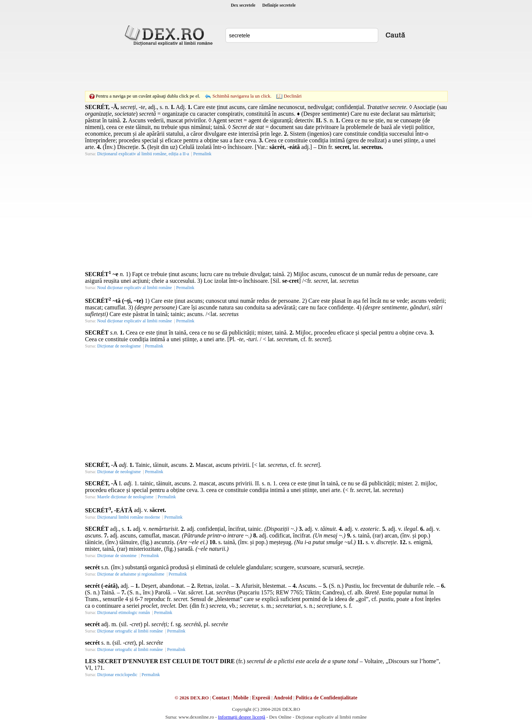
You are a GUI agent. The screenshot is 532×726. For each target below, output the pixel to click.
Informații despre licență (241, 717)
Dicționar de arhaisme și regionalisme (130, 574)
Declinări (292, 96)
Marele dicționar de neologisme (125, 496)
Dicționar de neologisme (119, 346)
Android (283, 697)
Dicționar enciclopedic (117, 674)
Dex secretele (243, 5)
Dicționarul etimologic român (123, 612)
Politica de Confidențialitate (326, 697)
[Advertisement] (266, 68)
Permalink (202, 153)
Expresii (261, 697)
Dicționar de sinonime (117, 555)
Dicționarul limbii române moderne (128, 517)
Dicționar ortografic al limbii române (130, 631)
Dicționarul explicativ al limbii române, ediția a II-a (143, 153)
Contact (220, 697)
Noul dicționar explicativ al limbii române (134, 287)
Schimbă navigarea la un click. (242, 96)
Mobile (241, 697)
